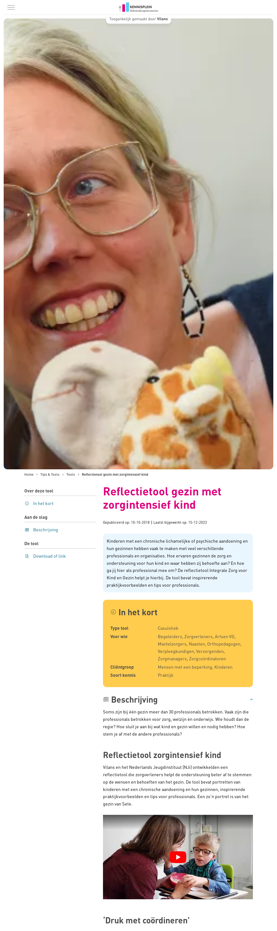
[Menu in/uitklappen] (11, 7)
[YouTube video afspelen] (178, 857)
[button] (178, 699)
